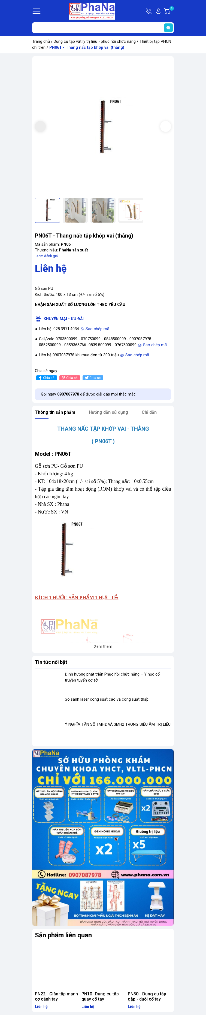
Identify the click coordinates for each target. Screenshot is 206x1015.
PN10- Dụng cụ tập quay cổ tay (100, 996)
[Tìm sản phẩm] (103, 27)
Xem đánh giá (47, 256)
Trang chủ (41, 41)
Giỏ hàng (171, 11)
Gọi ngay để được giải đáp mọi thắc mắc (88, 394)
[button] (165, 126)
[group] (103, 127)
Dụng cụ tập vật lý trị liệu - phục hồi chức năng (95, 41)
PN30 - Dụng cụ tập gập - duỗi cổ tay (147, 996)
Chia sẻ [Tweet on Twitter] (92, 378)
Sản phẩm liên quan (63, 935)
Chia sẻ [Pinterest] (69, 378)
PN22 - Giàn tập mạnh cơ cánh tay (56, 996)
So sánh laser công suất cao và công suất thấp (107, 699)
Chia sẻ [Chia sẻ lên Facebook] (46, 378)
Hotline (149, 11)
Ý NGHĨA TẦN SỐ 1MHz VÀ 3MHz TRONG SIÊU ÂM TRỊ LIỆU (118, 724)
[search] (168, 27)
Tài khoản (158, 11)
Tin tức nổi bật (51, 662)
